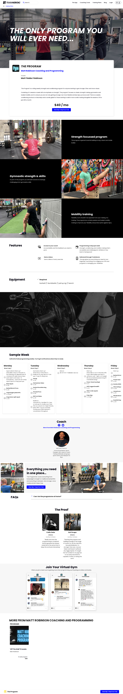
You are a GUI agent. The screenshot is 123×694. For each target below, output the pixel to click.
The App (74, 2)
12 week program (22, 657)
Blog (105, 2)
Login (111, 2)
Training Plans (97, 2)
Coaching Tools (85, 2)
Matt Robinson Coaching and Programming (42, 71)
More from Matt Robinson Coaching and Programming (61, 428)
